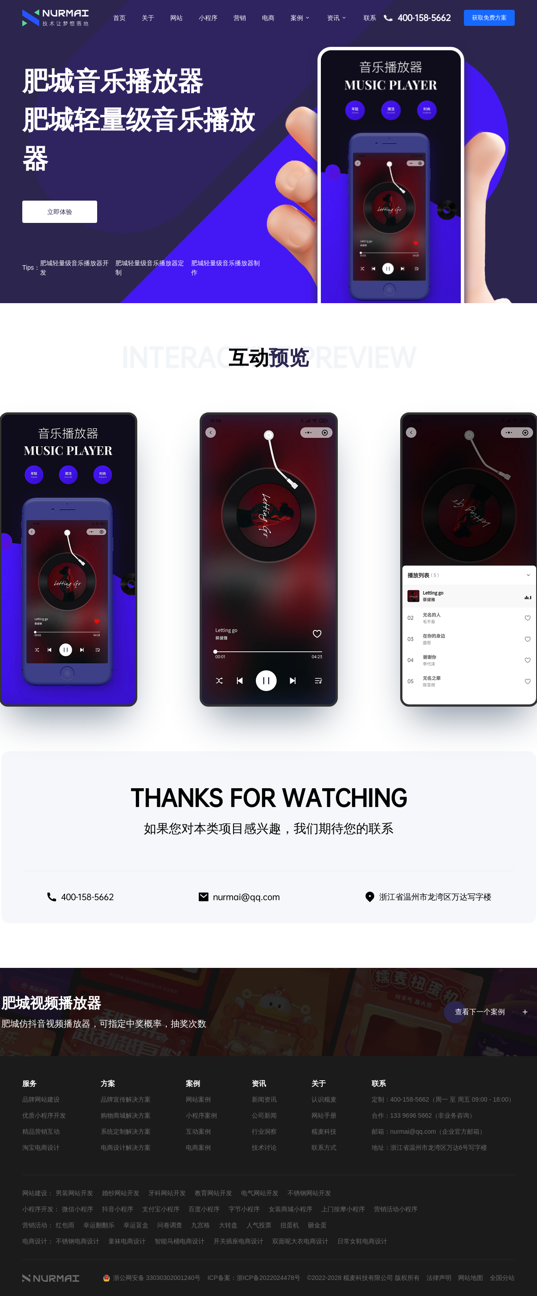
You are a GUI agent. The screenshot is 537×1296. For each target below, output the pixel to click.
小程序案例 (201, 1115)
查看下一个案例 (490, 1012)
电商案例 (198, 1147)
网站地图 (470, 1277)
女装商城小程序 (290, 1209)
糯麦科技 (324, 1131)
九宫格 (200, 1225)
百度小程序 (204, 1209)
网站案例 (198, 1099)
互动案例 (198, 1131)
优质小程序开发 (44, 1115)
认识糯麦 (324, 1099)
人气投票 (258, 1225)
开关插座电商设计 (238, 1241)
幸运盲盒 (135, 1225)
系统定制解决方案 (126, 1131)
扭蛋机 (289, 1225)
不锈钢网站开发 (309, 1193)
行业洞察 (264, 1131)
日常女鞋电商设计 (362, 1241)
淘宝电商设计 (41, 1147)
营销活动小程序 (396, 1209)
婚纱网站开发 (120, 1193)
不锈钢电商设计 (77, 1241)
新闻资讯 (264, 1099)
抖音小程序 (117, 1209)
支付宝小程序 (161, 1209)
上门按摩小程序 (343, 1209)
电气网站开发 (260, 1193)
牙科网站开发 (167, 1193)
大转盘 (228, 1225)
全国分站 (502, 1277)
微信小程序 (77, 1209)
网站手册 (324, 1115)
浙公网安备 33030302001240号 (157, 1277)
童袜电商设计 (127, 1241)
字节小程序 (244, 1209)
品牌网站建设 (41, 1099)
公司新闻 (264, 1115)
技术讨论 (264, 1147)
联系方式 (324, 1147)
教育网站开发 (213, 1193)
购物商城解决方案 (126, 1115)
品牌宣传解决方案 (126, 1099)
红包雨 (65, 1225)
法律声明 (438, 1277)
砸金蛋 (317, 1225)
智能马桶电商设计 (180, 1241)
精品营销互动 (41, 1131)
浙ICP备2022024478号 (268, 1277)
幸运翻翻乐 (99, 1225)
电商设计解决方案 (126, 1147)
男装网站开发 (74, 1193)
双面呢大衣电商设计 (300, 1241)
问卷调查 (169, 1225)
